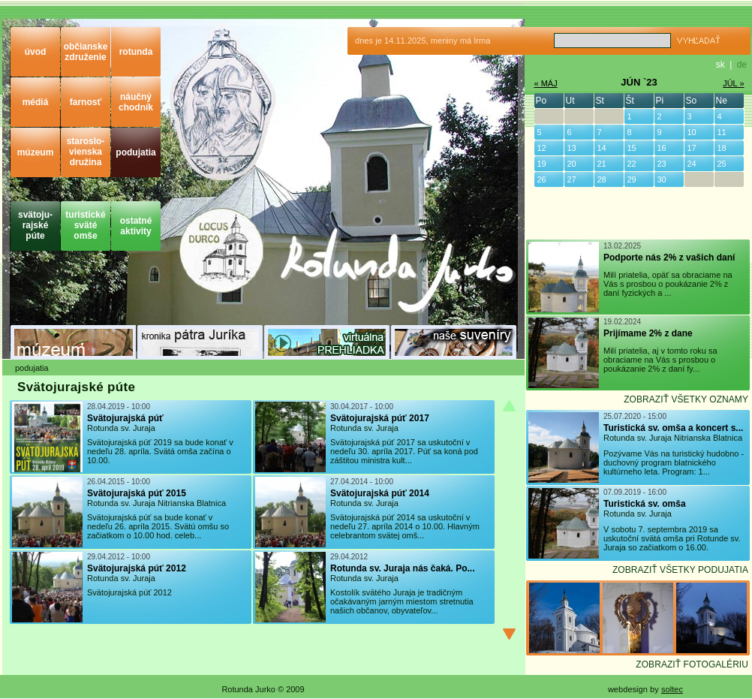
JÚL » (733, 83)
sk (720, 64)
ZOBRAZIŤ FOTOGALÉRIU (692, 664)
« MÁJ (546, 83)
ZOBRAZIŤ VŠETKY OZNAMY (686, 399)
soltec (672, 689)
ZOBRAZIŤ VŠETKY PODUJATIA (680, 570)
